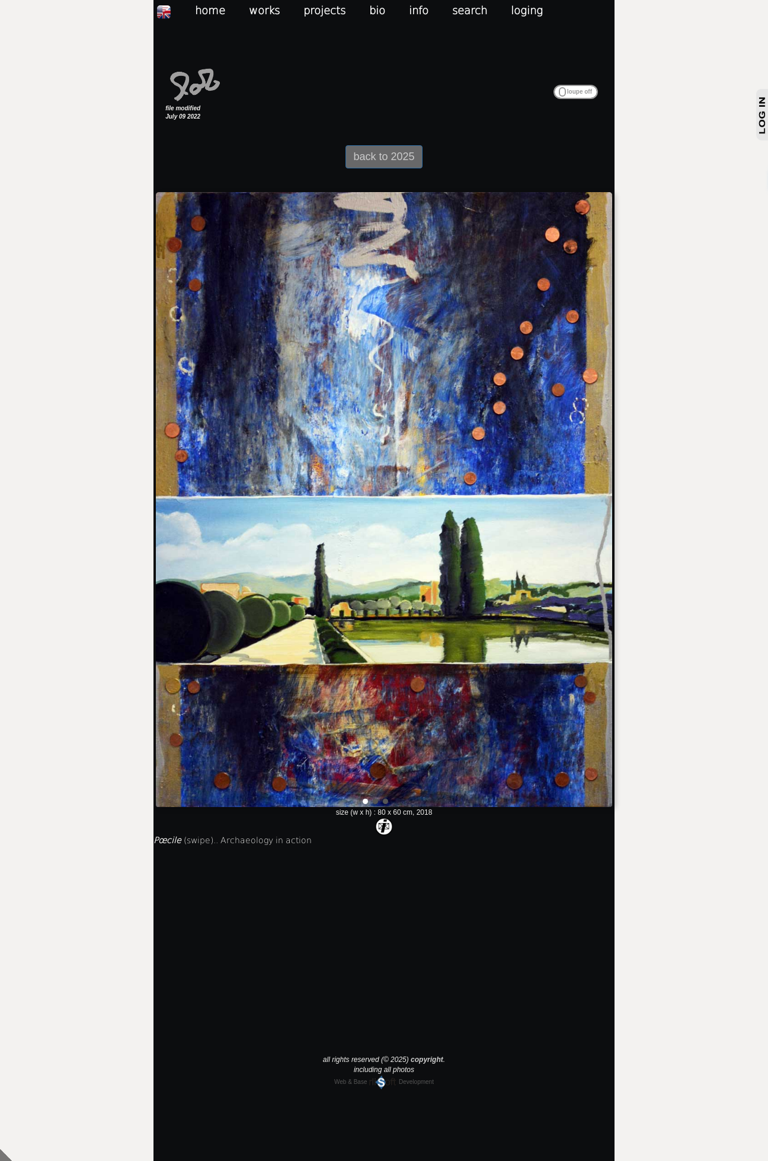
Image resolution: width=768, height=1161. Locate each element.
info (418, 10)
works (264, 10)
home (210, 10)
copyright (427, 1059)
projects (324, 10)
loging (527, 10)
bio (377, 10)
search (469, 10)
